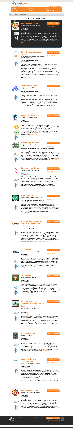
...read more (26, 78)
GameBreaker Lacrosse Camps (31, 54)
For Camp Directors (52, 419)
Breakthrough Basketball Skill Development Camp (32, 223)
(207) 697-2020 (51, 120)
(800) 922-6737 (51, 28)
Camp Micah (26, 250)
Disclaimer (48, 421)
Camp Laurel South (29, 334)
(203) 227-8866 (51, 280)
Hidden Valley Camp (30, 24)
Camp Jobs (59, 8)
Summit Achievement (30, 116)
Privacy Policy (53, 421)
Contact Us (57, 421)
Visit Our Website (53, 24)
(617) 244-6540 (51, 254)
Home (13, 15)
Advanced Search (52, 8)
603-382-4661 (50, 200)
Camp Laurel (26, 276)
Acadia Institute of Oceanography (29, 361)
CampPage (23, 3)
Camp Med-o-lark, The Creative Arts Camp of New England (31, 304)
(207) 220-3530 (51, 306)
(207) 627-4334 (51, 338)
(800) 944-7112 (51, 57)
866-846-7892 (50, 226)
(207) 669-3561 (51, 363)
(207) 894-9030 (51, 173)
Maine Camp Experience (32, 143)
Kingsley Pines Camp (30, 169)
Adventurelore (27, 196)
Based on (19, 11)
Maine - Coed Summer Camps (22, 15)
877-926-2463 (50, 147)
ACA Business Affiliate (12, 419)
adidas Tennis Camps (30, 86)
